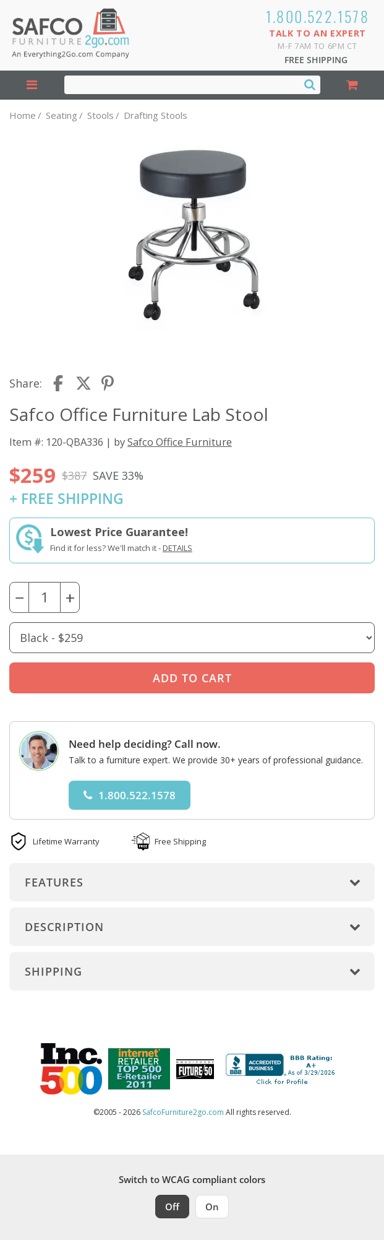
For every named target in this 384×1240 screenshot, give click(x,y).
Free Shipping (316, 60)
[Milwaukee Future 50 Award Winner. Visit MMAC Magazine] (195, 1069)
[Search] (310, 84)
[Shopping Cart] (352, 85)
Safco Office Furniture (179, 442)
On (212, 1206)
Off (172, 1206)
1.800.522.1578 (318, 16)
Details (177, 547)
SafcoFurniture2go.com (183, 1112)
